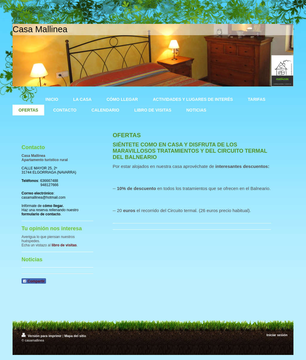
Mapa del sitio (75, 336)
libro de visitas (64, 245)
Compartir (34, 281)
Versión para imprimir (42, 336)
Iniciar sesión (277, 335)
